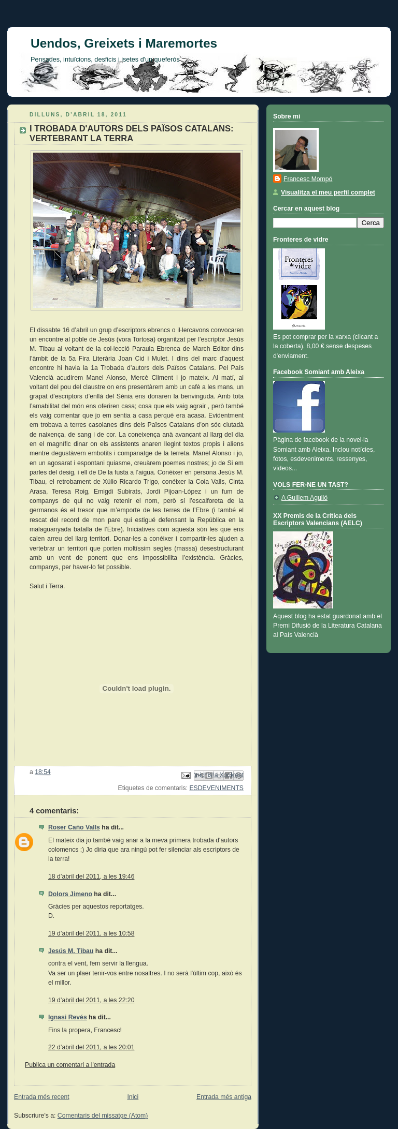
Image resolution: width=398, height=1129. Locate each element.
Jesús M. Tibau (70, 951)
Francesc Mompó (307, 179)
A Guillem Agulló (304, 497)
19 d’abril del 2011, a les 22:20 (91, 1000)
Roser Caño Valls (74, 827)
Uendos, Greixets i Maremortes (124, 43)
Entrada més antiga (223, 1097)
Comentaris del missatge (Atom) (103, 1115)
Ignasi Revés (67, 1017)
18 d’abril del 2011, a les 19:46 (91, 876)
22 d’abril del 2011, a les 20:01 (91, 1047)
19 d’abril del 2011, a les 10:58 (91, 933)
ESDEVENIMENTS (216, 788)
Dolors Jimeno (70, 894)
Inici (132, 1097)
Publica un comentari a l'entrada (70, 1064)
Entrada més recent (41, 1097)
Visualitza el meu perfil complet (328, 192)
